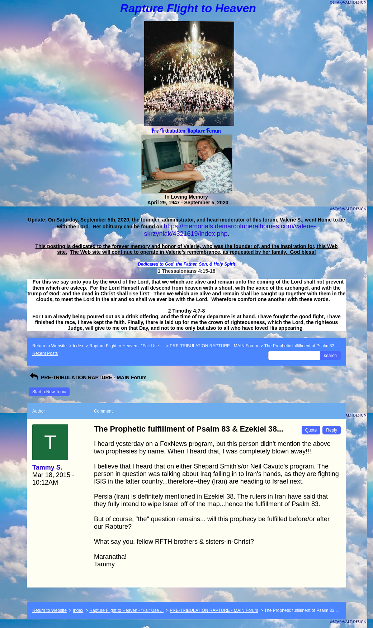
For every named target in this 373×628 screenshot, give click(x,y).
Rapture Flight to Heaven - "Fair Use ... (126, 345)
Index (78, 345)
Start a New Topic (49, 391)
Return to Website (49, 345)
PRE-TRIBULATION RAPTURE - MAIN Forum (214, 345)
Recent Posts (45, 353)
